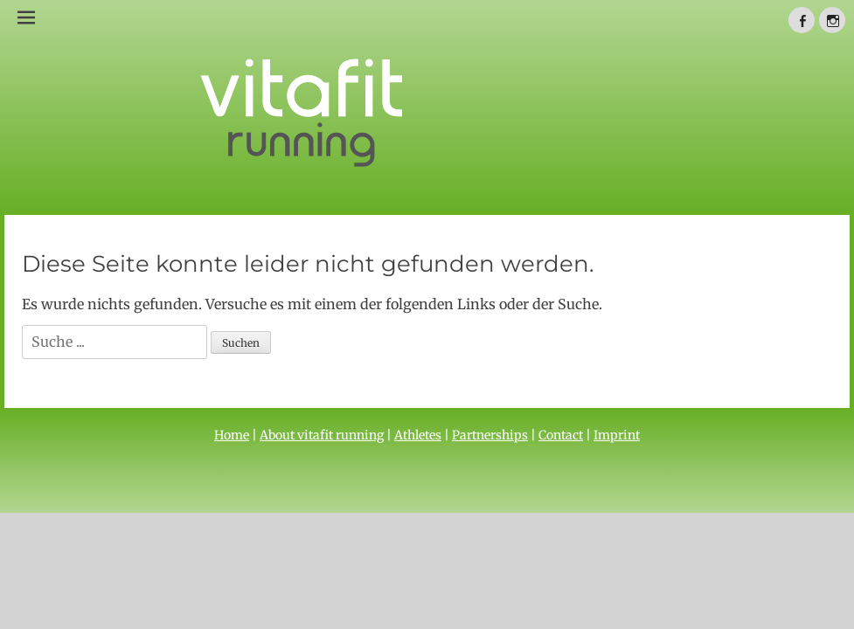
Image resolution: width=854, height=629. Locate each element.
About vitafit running (322, 435)
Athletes (417, 435)
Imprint (617, 435)
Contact (560, 435)
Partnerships (490, 435)
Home (231, 435)
